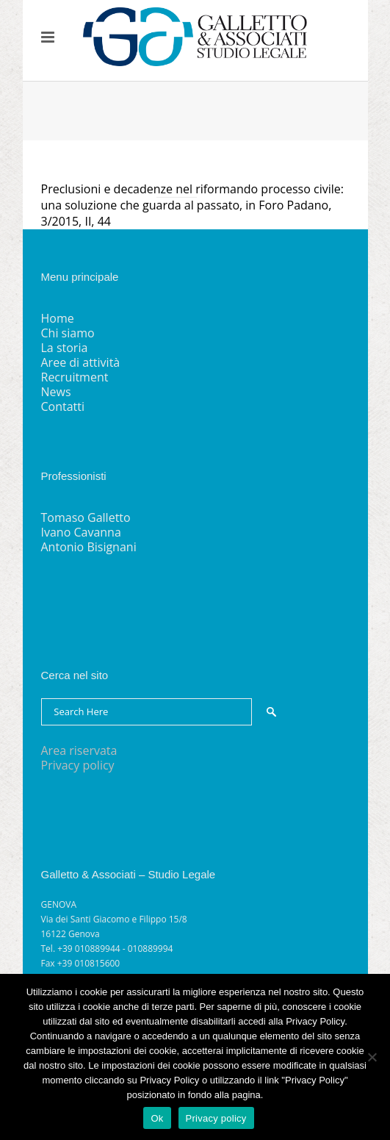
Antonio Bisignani (89, 546)
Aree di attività (80, 362)
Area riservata (79, 750)
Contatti (63, 406)
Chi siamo (68, 333)
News (56, 391)
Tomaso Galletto (86, 517)
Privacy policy (78, 765)
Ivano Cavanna (81, 532)
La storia (64, 347)
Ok (157, 1118)
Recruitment (75, 377)
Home (57, 318)
